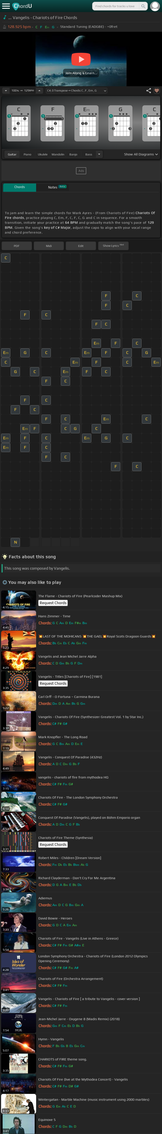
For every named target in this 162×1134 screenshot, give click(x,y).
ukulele (43, 154)
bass (88, 154)
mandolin (58, 154)
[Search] (143, 6)
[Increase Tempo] (39, 91)
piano (27, 154)
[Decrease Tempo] (6, 91)
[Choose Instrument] (99, 154)
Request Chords (53, 603)
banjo (73, 154)
